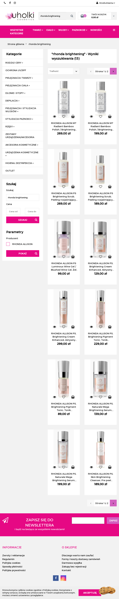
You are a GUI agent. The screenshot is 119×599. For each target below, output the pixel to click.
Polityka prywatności (14, 570)
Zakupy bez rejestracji (74, 566)
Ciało (50, 30)
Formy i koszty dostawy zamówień (81, 559)
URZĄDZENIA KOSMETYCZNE (21, 153)
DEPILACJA (12, 100)
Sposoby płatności (12, 566)
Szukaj (22, 220)
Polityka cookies (11, 563)
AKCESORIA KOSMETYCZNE (21, 144)
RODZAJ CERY (14, 62)
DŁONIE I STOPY (15, 93)
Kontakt (66, 570)
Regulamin (8, 559)
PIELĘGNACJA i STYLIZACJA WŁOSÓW (20, 110)
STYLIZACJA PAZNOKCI (19, 119)
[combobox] (64, 71)
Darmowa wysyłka (72, 563)
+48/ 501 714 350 (5, 3)
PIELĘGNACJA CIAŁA (17, 85)
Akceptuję (90, 592)
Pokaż (23, 253)
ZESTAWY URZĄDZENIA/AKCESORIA (19, 135)
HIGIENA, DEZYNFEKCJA (19, 163)
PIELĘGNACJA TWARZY (19, 78)
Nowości (96, 30)
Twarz (38, 30)
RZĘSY (10, 126)
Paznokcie (79, 30)
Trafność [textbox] (54, 71)
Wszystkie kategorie (16, 32)
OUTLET (10, 170)
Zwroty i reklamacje (13, 555)
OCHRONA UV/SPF (15, 70)
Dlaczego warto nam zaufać (78, 555)
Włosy (63, 30)
